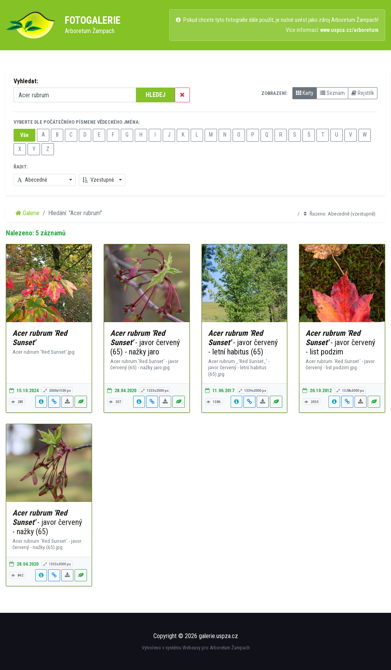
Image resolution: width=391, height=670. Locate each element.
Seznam (332, 93)
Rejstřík (362, 93)
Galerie (28, 213)
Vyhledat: (26, 81)
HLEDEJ (155, 94)
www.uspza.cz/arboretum (349, 30)
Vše (24, 135)
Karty (304, 93)
